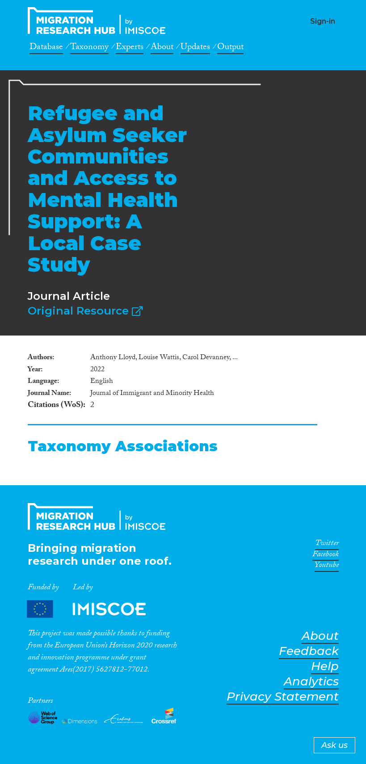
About (162, 48)
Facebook (325, 555)
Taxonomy (89, 48)
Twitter (327, 544)
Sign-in (322, 21)
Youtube (327, 566)
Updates (195, 48)
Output (230, 48)
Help (325, 666)
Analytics (311, 681)
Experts (129, 48)
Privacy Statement (283, 697)
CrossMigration (99, 20)
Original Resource (85, 310)
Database (46, 48)
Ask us (334, 745)
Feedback (309, 651)
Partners (94, 609)
